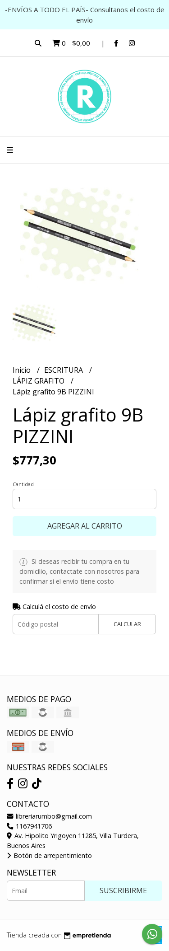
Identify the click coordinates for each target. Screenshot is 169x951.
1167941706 (29, 826)
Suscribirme (123, 890)
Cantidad (23, 484)
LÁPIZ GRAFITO (39, 381)
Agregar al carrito (84, 526)
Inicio (22, 370)
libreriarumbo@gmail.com (49, 816)
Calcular (127, 624)
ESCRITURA (64, 370)
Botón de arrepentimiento (49, 855)
